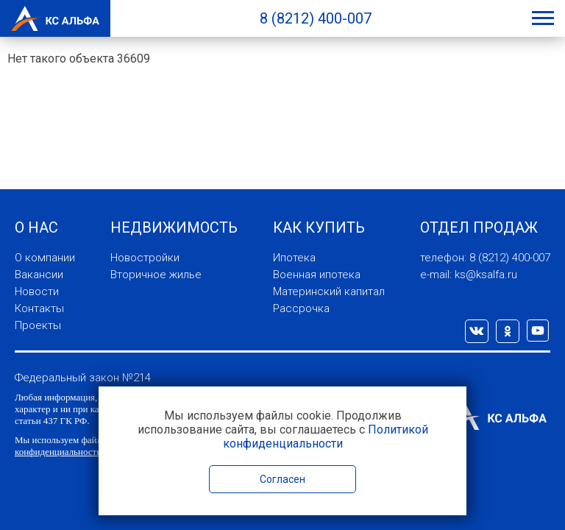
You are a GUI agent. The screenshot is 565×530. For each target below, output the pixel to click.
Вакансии (39, 274)
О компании (45, 257)
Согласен (282, 479)
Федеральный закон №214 (83, 377)
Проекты (38, 325)
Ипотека (294, 257)
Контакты (39, 308)
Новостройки (145, 257)
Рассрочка (301, 308)
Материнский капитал (329, 291)
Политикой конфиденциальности (325, 437)
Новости (37, 291)
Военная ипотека (316, 274)
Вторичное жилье (156, 274)
